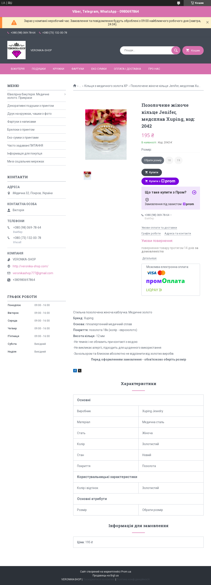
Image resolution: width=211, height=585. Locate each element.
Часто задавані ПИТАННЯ (25, 145)
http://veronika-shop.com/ (30, 266)
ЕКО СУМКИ (99, 68)
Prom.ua (126, 571)
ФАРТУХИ (77, 68)
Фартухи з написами (21, 121)
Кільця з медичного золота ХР (106, 86)
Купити (153, 172)
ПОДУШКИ (39, 68)
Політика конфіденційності (133, 579)
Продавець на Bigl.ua (106, 575)
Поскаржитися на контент (99, 579)
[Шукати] (175, 50)
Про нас (154, 68)
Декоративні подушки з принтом (30, 105)
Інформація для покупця (24, 153)
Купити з (162, 181)
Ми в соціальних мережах (25, 161)
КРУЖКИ (58, 68)
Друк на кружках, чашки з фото (29, 113)
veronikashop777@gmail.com (33, 273)
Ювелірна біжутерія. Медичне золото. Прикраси (28, 96)
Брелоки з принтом (20, 129)
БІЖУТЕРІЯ (18, 68)
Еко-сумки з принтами (23, 137)
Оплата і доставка (127, 68)
